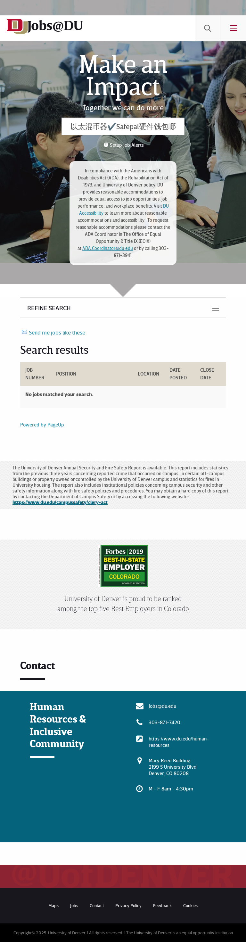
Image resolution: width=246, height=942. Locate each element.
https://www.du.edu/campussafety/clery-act (60, 502)
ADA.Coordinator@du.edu (107, 248)
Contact (97, 905)
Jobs (74, 905)
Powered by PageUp (42, 424)
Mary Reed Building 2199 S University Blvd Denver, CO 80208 (173, 766)
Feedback (162, 905)
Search (207, 28)
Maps (53, 905)
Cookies (190, 905)
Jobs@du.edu (162, 706)
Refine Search (49, 307)
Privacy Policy (128, 905)
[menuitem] (207, 28)
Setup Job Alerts (127, 144)
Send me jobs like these (57, 332)
